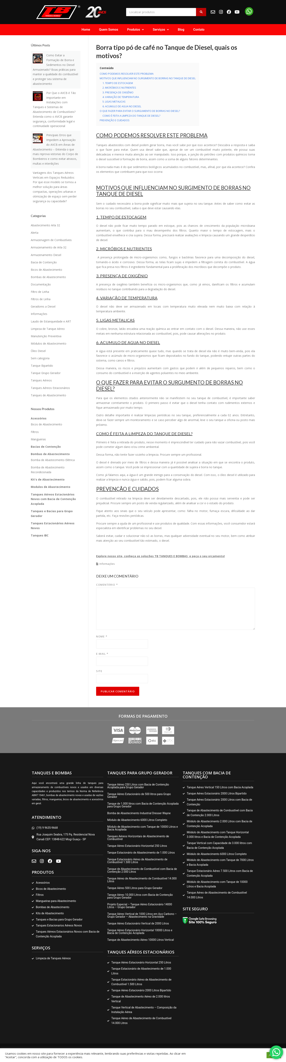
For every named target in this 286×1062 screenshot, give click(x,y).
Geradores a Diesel (43, 306)
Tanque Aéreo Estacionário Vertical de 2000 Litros (138, 923)
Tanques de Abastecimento (48, 395)
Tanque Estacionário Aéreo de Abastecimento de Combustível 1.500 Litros (137, 861)
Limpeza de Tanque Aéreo (48, 329)
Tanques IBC (39, 535)
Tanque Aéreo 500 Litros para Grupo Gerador (134, 888)
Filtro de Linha (40, 292)
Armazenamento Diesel (46, 255)
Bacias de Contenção (46, 446)
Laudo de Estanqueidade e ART (51, 321)
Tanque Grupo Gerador (46, 373)
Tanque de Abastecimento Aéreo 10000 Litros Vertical (140, 939)
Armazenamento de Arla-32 (48, 247)
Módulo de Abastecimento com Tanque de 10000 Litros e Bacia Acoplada (142, 828)
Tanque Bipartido (42, 365)
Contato (199, 29)
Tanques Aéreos (41, 380)
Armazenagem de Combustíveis (51, 240)
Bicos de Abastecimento (46, 270)
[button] (135, 29)
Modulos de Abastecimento (50, 487)
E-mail (102, 654)
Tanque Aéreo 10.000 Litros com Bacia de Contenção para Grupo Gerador (140, 896)
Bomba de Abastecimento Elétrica (53, 460)
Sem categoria (40, 358)
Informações (107, 564)
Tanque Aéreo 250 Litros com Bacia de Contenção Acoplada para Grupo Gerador (138, 786)
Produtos (135, 29)
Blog (181, 29)
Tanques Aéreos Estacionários (50, 388)
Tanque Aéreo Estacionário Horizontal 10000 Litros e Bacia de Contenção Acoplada (139, 932)
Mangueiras (38, 439)
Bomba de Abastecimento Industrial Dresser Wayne (139, 813)
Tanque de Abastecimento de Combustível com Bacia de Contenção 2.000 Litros (142, 870)
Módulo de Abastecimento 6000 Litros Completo (137, 820)
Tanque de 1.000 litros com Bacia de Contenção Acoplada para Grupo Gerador (143, 805)
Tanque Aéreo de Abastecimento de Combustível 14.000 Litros (142, 880)
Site (99, 671)
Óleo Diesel (38, 351)
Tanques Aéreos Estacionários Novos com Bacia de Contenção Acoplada (53, 499)
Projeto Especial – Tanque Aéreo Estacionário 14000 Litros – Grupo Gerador (139, 906)
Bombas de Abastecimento (48, 277)
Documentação (41, 284)
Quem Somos (108, 29)
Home (86, 29)
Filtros (35, 432)
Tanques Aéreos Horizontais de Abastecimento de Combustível (138, 838)
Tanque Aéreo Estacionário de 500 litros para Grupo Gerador (139, 795)
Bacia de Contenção (44, 262)
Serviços (161, 29)
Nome (101, 636)
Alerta (34, 232)
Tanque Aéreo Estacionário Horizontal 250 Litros (137, 845)
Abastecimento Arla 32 (45, 225)
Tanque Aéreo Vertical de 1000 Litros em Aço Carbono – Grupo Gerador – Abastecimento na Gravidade (142, 915)
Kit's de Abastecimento (48, 479)
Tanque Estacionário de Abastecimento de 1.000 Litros (141, 852)
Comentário (107, 584)
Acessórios (38, 418)
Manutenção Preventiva (46, 336)
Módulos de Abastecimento (48, 343)
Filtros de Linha (40, 299)
